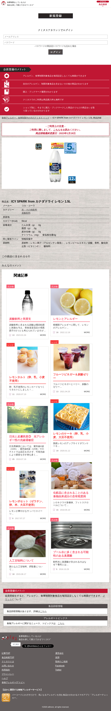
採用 (57, 657)
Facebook (60, 666)
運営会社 (59, 653)
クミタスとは (8, 661)
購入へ (38, 194)
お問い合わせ (8, 666)
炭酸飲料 (26, 213)
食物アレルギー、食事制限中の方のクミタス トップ (25, 118)
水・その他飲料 (29, 209)
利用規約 (6, 670)
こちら (56, 129)
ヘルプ (5, 678)
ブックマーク (55, 194)
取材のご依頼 (61, 661)
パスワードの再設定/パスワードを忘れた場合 (55, 46)
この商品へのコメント (72, 194)
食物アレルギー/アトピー (13, 682)
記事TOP (6, 653)
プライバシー (8, 674)
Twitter (58, 670)
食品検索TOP (8, 657)
